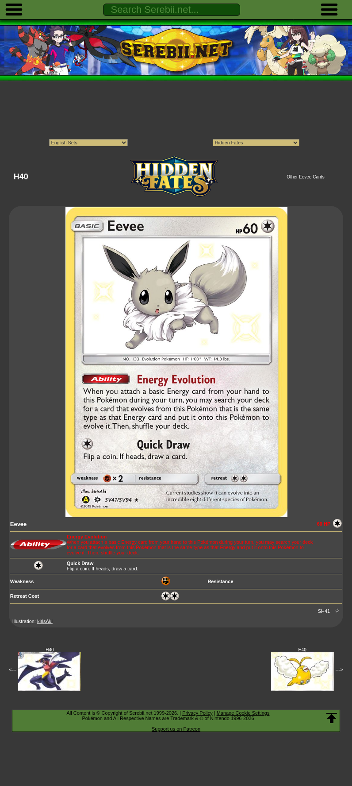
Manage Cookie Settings (243, 713)
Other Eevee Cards (306, 176)
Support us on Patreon (176, 729)
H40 (50, 649)
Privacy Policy (197, 713)
